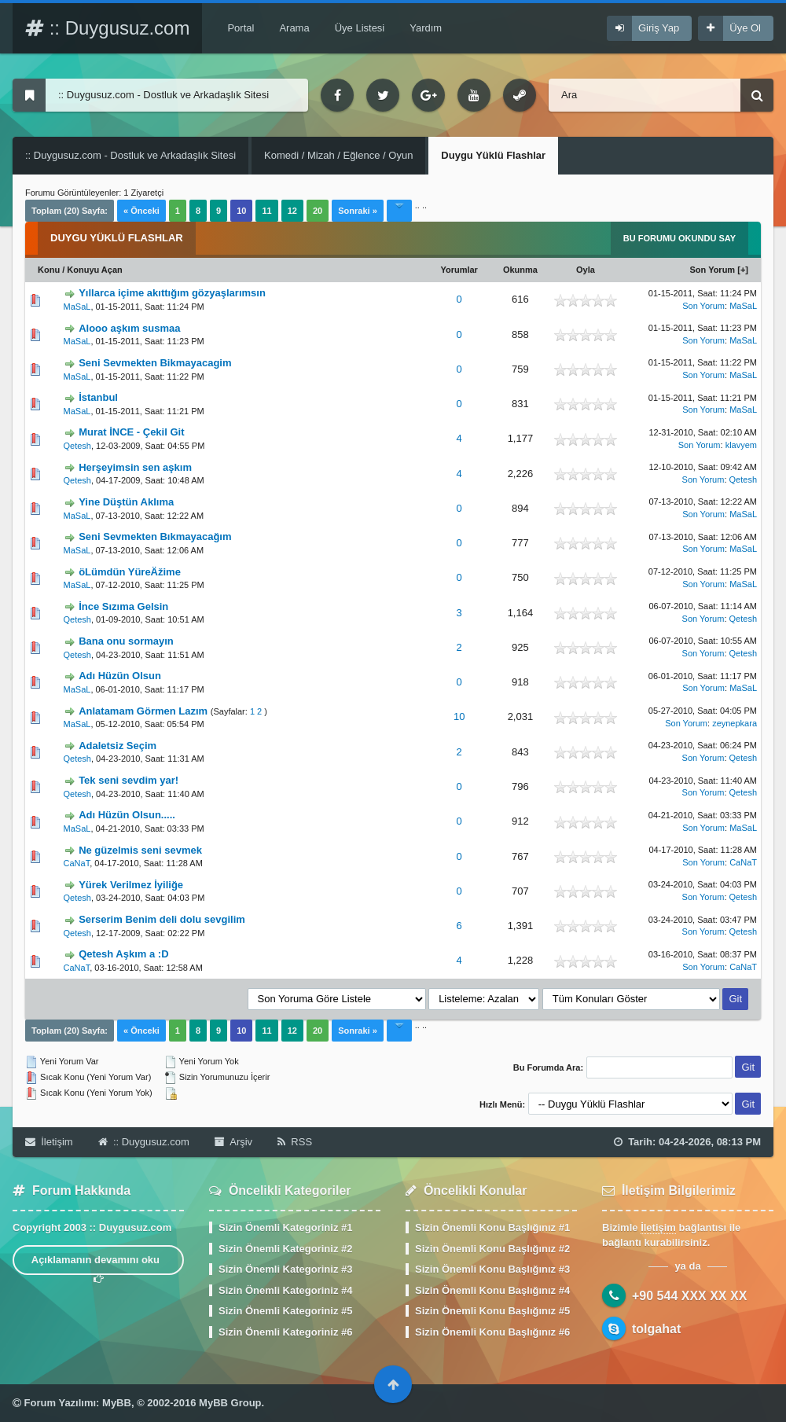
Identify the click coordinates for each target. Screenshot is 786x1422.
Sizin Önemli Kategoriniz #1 (285, 1227)
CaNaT (77, 863)
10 (459, 716)
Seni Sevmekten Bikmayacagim (155, 363)
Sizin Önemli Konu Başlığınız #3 (492, 1269)
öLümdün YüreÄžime (130, 572)
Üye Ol (745, 28)
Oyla (585, 269)
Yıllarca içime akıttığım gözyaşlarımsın (172, 293)
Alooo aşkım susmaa (129, 328)
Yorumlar (458, 269)
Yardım (426, 28)
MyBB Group (230, 1403)
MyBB (116, 1403)
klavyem (741, 445)
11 (266, 210)
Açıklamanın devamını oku (98, 1264)
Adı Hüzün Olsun (120, 676)
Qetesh (77, 445)
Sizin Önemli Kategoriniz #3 (285, 1269)
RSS (294, 1142)
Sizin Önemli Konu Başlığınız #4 (492, 1290)
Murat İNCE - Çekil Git (131, 432)
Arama (294, 28)
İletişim (49, 1142)
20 (317, 210)
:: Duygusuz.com (107, 28)
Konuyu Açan (95, 269)
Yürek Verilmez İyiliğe (131, 885)
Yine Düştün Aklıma (126, 502)
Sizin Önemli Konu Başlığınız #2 (492, 1249)
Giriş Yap (658, 28)
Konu (49, 269)
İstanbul (98, 397)
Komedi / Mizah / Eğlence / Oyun (338, 155)
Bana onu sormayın (126, 641)
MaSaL (77, 306)
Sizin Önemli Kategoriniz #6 (285, 1332)
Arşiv (233, 1142)
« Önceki (141, 210)
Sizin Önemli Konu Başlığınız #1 (492, 1227)
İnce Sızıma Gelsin (123, 606)
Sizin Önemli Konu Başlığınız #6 (492, 1332)
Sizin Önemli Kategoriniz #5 (285, 1311)
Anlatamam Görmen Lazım (143, 711)
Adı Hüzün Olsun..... (127, 815)
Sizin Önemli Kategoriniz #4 (285, 1290)
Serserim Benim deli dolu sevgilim (162, 919)
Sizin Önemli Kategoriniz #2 (285, 1249)
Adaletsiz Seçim (117, 745)
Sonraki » (357, 210)
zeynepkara (734, 723)
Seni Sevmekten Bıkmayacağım (155, 536)
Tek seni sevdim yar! (128, 780)
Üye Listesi (360, 28)
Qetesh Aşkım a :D (123, 954)
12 (292, 210)
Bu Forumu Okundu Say (679, 238)
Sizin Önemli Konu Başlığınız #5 (492, 1311)
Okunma (520, 269)
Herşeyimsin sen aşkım (135, 467)
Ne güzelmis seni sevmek (140, 850)
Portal (240, 28)
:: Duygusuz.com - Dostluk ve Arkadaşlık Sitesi (130, 155)
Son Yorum (713, 269)
